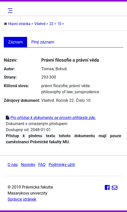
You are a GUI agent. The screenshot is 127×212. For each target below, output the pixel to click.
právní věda (79, 85)
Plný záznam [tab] (42, 42)
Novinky (28, 164)
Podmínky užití (62, 164)
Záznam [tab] (15, 42)
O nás (13, 164)
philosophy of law (57, 91)
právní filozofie (54, 85)
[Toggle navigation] (9, 11)
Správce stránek (22, 199)
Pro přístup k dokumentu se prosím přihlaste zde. (53, 117)
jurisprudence (87, 91)
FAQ (42, 164)
